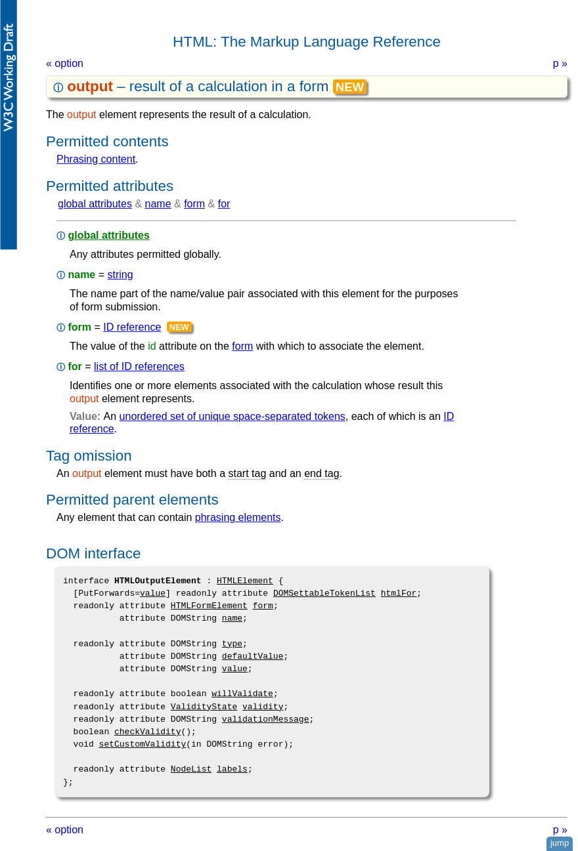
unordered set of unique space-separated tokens (232, 416)
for (224, 203)
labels (232, 769)
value (153, 593)
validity (262, 707)
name (158, 203)
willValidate (242, 693)
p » (560, 63)
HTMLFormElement (209, 606)
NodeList (191, 769)
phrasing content (95, 159)
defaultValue (253, 656)
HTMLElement (245, 581)
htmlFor (399, 593)
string (120, 274)
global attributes (95, 203)
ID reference (132, 327)
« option (64, 63)
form (194, 203)
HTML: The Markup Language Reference (307, 41)
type (232, 644)
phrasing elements (238, 517)
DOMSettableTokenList (324, 593)
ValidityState (204, 707)
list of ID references (139, 366)
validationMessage (265, 719)
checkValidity (147, 731)
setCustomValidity (143, 744)
